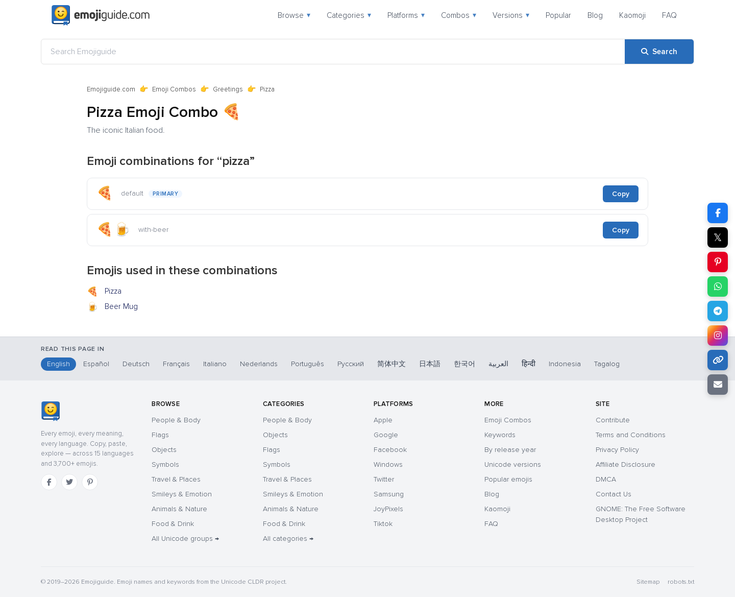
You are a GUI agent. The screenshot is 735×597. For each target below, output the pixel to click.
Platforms (406, 15)
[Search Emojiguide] (333, 51)
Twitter (384, 479)
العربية (498, 364)
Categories (349, 15)
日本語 (429, 364)
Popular (558, 15)
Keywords (500, 435)
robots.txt (681, 582)
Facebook (390, 449)
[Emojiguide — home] (100, 15)
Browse (294, 15)
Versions (511, 15)
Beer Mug (112, 307)
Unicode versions (512, 464)
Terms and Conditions (631, 435)
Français (176, 364)
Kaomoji (632, 15)
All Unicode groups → (185, 538)
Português (307, 364)
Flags (160, 435)
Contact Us (613, 494)
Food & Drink (173, 523)
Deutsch (136, 364)
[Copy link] (717, 360)
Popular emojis (508, 479)
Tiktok (383, 523)
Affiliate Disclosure (625, 464)
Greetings (228, 89)
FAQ (669, 15)
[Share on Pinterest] (717, 262)
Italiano (215, 364)
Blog (595, 15)
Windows (388, 464)
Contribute (613, 420)
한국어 (464, 364)
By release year (510, 449)
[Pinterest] (90, 482)
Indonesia (565, 364)
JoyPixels (388, 509)
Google (386, 435)
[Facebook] (49, 482)
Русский (350, 364)
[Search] (659, 51)
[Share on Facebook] (717, 213)
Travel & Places (176, 479)
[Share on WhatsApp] (717, 286)
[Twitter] (69, 482)
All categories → (288, 538)
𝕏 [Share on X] (718, 237)
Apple (383, 420)
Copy (620, 193)
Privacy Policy (617, 449)
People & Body (176, 420)
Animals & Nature (179, 509)
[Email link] (717, 384)
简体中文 (391, 364)
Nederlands (259, 364)
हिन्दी (528, 364)
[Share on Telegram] (717, 311)
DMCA (606, 479)
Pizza (104, 292)
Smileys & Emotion (182, 494)
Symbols (165, 464)
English (58, 364)
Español (96, 364)
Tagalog (607, 364)
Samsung (389, 494)
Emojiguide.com (111, 89)
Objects (164, 449)
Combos (458, 15)
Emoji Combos (174, 89)
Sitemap (647, 582)
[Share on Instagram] (717, 335)
